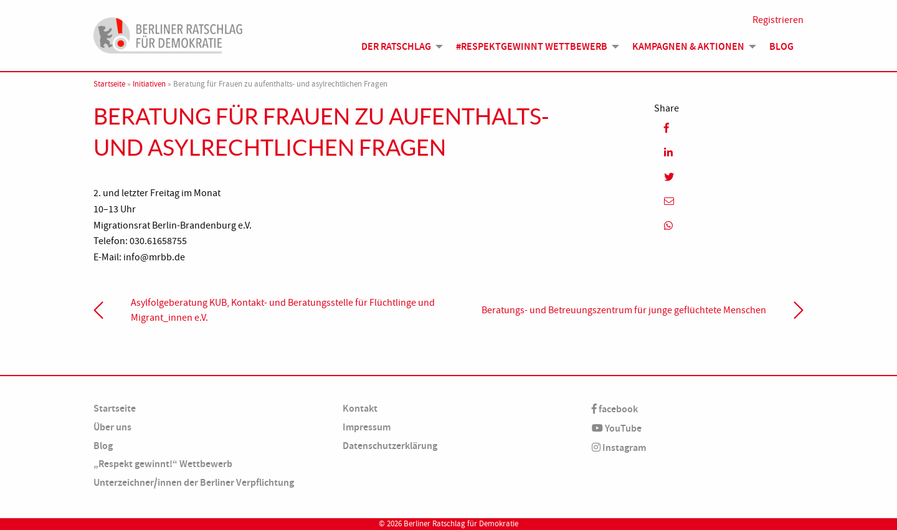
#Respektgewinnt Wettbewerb (531, 46)
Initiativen (149, 84)
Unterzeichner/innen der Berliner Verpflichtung (193, 482)
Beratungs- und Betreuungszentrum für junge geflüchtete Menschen (624, 310)
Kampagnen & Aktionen (688, 46)
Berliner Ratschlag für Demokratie (461, 524)
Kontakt (360, 408)
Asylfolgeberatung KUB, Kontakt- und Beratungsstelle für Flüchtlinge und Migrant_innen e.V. (283, 310)
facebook (615, 408)
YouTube (617, 428)
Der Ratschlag (396, 46)
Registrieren (778, 20)
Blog (781, 46)
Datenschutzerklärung (390, 445)
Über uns (112, 426)
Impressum (367, 426)
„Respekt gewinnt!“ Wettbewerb (162, 463)
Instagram (619, 447)
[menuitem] (398, 47)
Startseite (109, 84)
